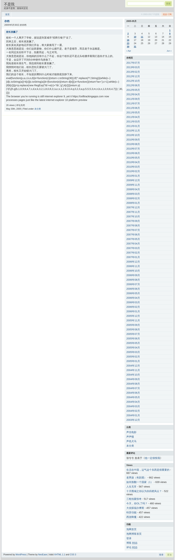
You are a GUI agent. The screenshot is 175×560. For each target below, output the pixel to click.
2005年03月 (133, 352)
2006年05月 (133, 293)
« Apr (128, 51)
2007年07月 (133, 230)
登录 (128, 538)
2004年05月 (133, 397)
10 (135, 37)
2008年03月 (133, 193)
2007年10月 (133, 216)
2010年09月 (133, 139)
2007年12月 (133, 207)
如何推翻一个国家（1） (139, 482)
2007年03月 (133, 248)
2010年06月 (133, 153)
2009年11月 (133, 184)
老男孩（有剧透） (136, 477)
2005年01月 (133, 361)
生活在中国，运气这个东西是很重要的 (147, 469)
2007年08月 (133, 225)
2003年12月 (133, 419)
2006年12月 (133, 261)
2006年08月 (133, 279)
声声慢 (130, 436)
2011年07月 (133, 103)
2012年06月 (133, 85)
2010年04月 (133, 162)
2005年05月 (133, 343)
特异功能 (131, 512)
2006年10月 (133, 270)
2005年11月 (133, 320)
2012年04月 (133, 94)
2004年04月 (133, 401)
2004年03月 (133, 406)
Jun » (169, 51)
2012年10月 (133, 80)
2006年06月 (133, 288)
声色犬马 (131, 441)
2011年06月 (133, 108)
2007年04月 (133, 243)
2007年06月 (133, 234)
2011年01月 (133, 126)
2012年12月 (133, 76)
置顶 (169, 554)
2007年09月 (133, 221)
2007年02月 (133, 252)
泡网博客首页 (134, 533)
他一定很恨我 (152, 458)
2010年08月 (133, 144)
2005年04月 (133, 347)
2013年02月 (133, 71)
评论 (131, 547)
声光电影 (131, 432)
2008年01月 (133, 202)
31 (135, 46)
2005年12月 (133, 315)
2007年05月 (133, 239)
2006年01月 (133, 311)
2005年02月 (133, 356)
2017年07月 (133, 62)
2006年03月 (133, 302)
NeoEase (42, 554)
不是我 (9, 4)
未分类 (37, 109)
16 (128, 40)
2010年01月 (133, 175)
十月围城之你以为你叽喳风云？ (144, 491)
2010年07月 (133, 148)
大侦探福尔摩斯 (135, 507)
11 (142, 37)
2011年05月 (133, 112)
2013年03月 (133, 67)
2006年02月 (133, 306)
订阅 (167, 14)
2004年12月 (133, 365)
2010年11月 (133, 130)
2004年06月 (133, 392)
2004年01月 (133, 415)
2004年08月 (133, 383)
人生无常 (131, 486)
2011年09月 (133, 98)
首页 (7, 14)
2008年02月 (133, 198)
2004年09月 (133, 379)
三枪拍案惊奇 (134, 498)
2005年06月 (133, 338)
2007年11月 (133, 211)
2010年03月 (133, 166)
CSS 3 (73, 554)
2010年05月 (133, 157)
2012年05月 (133, 89)
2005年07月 (133, 334)
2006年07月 (133, 284)
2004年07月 (133, 388)
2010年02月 (133, 171)
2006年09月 (133, 275)
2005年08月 (133, 329)
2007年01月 (133, 257)
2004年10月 (133, 374)
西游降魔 (131, 517)
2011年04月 (133, 117)
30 (128, 46)
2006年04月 (133, 297)
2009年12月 (133, 180)
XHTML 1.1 (59, 554)
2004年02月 (133, 410)
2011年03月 (133, 121)
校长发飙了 (12, 32)
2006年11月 (133, 266)
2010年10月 (133, 135)
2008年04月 (133, 189)
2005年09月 (133, 324)
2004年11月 (133, 370)
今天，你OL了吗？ (137, 503)
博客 (131, 542)
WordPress (21, 554)
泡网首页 (131, 529)
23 (128, 43)
